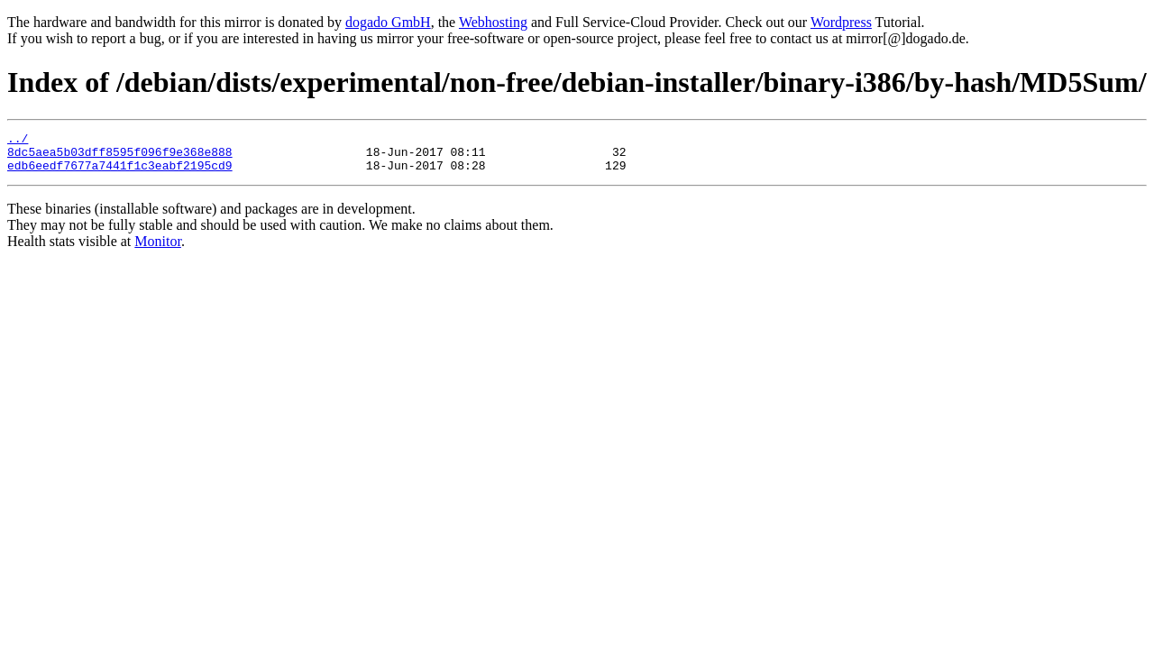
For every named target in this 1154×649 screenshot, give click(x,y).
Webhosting (493, 22)
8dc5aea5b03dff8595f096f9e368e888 (120, 157)
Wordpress (841, 22)
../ (17, 141)
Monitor (157, 249)
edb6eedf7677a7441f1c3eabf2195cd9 (120, 173)
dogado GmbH (388, 22)
